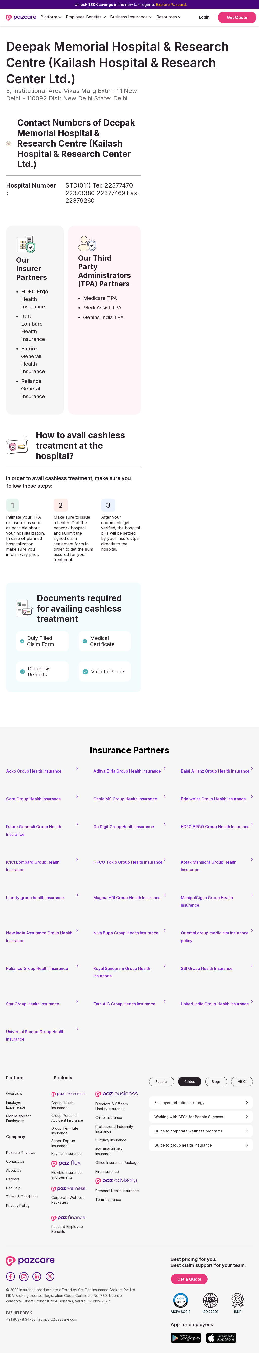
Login (204, 17)
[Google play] (186, 1338)
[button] (51, 17)
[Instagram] (23, 1276)
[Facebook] (10, 1276)
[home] (21, 17)
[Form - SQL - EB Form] (198, 150)
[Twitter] (50, 1276)
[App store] (221, 1338)
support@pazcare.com (58, 1319)
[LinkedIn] (36, 1276)
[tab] (161, 1081)
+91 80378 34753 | (22, 1319)
